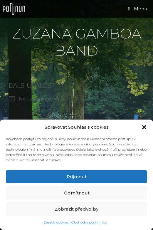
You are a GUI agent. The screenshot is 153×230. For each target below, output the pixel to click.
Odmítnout (77, 193)
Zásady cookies (55, 222)
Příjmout (77, 176)
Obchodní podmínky (89, 222)
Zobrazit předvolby (76, 209)
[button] (144, 127)
